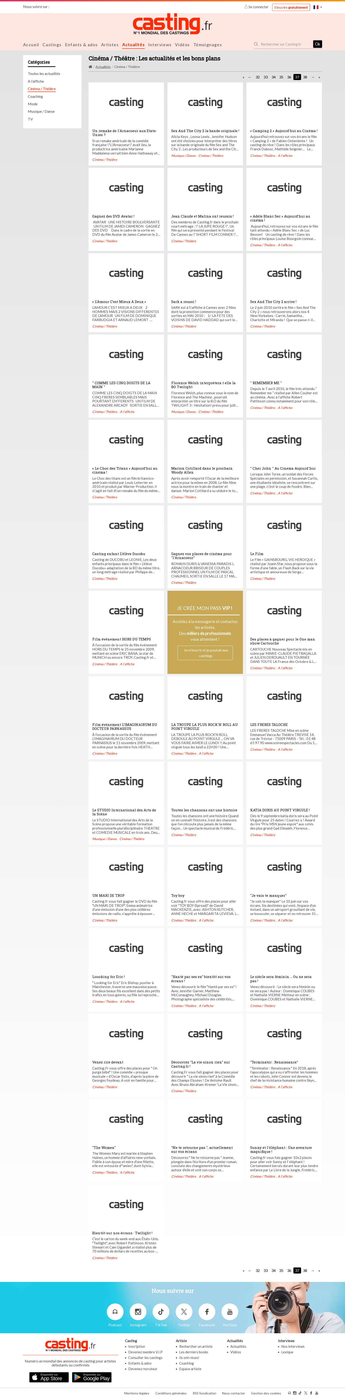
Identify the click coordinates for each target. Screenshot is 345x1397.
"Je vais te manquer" (268, 895)
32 (258, 76)
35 (281, 76)
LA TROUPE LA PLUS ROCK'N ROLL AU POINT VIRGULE (204, 726)
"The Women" (104, 1147)
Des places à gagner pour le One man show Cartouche (282, 640)
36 (289, 76)
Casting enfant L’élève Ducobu (118, 553)
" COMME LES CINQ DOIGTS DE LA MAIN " (121, 384)
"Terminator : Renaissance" (274, 1061)
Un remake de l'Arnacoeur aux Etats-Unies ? (124, 132)
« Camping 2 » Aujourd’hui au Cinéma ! (283, 130)
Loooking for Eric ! (108, 976)
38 (305, 76)
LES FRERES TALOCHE (269, 724)
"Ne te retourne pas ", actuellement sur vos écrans (202, 1149)
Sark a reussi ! (183, 301)
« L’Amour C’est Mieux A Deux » (119, 301)
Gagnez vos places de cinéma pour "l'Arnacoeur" (201, 555)
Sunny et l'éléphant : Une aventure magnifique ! (281, 1149)
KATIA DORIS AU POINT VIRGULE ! (280, 809)
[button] (317, 7)
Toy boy (178, 895)
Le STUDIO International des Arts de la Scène (124, 811)
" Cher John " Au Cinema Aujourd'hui (283, 467)
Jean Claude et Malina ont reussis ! (202, 215)
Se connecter (256, 7)
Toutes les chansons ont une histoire (204, 809)
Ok (317, 43)
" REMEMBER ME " (266, 382)
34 (273, 76)
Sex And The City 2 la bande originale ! (205, 130)
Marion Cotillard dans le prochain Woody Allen (202, 469)
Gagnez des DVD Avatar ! (113, 215)
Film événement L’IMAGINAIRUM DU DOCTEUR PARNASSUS (124, 726)
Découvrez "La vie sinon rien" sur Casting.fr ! (200, 1063)
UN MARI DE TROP (108, 895)
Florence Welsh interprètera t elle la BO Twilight (203, 384)
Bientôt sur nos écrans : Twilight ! (122, 1232)
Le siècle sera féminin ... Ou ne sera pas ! (281, 978)
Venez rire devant (107, 1061)
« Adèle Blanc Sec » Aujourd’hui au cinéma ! (280, 217)
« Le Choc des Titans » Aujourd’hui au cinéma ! (124, 469)
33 (265, 76)
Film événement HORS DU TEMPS (121, 638)
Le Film (256, 553)
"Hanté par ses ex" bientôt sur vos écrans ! (201, 978)
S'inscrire (291, 7)
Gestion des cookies (266, 1392)
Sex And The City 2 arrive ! (273, 301)
